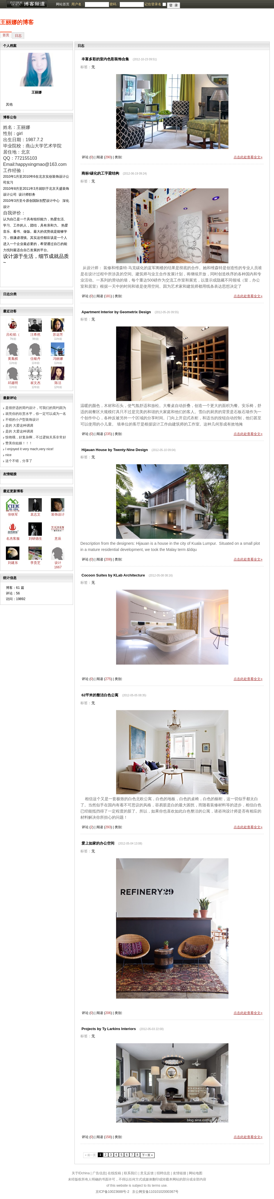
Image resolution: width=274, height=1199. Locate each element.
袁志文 (35, 514)
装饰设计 (58, 514)
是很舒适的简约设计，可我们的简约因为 (35, 408)
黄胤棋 (13, 359)
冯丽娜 (58, 359)
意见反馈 (147, 1173)
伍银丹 (35, 359)
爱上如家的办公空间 (97, 843)
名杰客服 (13, 539)
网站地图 (195, 1173)
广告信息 (99, 1173)
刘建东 (13, 563)
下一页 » (147, 1155)
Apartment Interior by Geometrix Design (116, 312)
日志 (18, 36)
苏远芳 (58, 335)
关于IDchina (81, 1173)
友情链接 (179, 1173)
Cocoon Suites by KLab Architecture (113, 575)
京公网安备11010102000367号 (155, 1192)
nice (8, 455)
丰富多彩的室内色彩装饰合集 (105, 59)
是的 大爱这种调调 (19, 425)
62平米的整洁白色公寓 (99, 695)
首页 (6, 35)
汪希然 (35, 335)
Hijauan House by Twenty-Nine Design (114, 450)
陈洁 (58, 383)
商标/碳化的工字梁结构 (100, 173)
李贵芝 (35, 563)
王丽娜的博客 (17, 22)
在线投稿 (114, 1173)
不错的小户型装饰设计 (22, 420)
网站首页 (62, 4)
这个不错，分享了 (18, 461)
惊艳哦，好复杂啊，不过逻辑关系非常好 (35, 437)
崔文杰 (35, 383)
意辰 (58, 539)
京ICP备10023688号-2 (112, 1192)
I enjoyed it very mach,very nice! (29, 449)
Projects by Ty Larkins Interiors (108, 1029)
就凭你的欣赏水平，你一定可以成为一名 (35, 414)
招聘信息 (163, 1173)
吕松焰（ (13, 335)
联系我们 (130, 1173)
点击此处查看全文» (248, 157)
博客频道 (26, 4)
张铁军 (13, 514)
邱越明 (13, 383)
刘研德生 (35, 539)
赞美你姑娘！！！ (18, 443)
